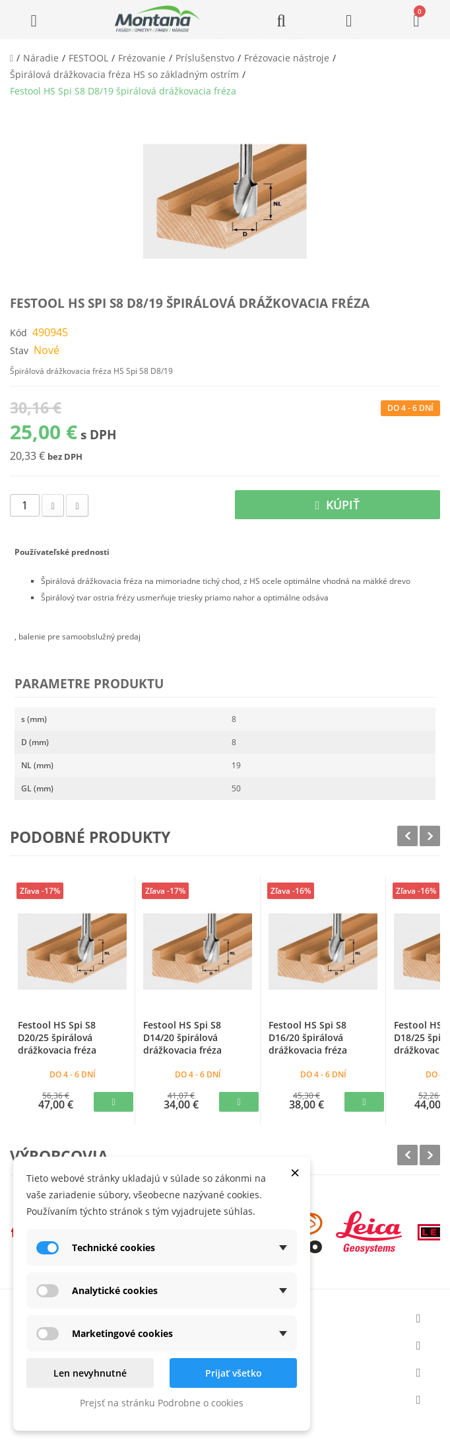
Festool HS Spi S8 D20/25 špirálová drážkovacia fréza (57, 1037)
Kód (18, 332)
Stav (19, 350)
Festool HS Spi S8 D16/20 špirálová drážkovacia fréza (308, 1037)
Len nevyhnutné (90, 1373)
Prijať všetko (233, 1373)
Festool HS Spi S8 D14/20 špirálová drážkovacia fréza (182, 1037)
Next (430, 836)
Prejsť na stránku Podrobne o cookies (161, 1402)
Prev (407, 836)
